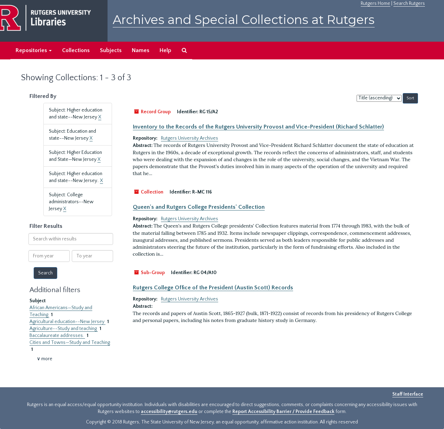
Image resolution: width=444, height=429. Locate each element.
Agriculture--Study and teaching (63, 328)
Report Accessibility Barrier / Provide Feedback (283, 411)
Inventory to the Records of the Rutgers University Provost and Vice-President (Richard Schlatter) (258, 127)
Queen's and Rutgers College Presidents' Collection (199, 207)
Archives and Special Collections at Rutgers (244, 19)
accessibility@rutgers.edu (169, 411)
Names (140, 50)
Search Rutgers (409, 3)
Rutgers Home (375, 3)
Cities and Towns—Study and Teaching (69, 342)
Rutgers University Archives (189, 138)
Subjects (110, 50)
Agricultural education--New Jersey (67, 321)
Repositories (34, 50)
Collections (75, 50)
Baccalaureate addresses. (57, 335)
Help (165, 50)
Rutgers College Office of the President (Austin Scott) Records (213, 287)
